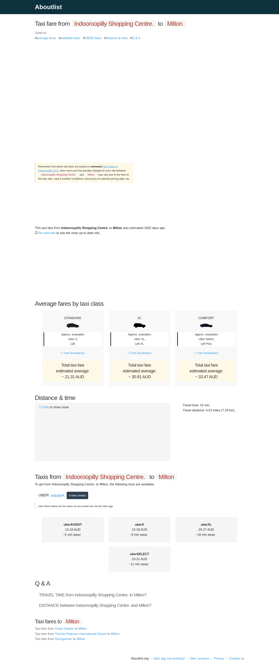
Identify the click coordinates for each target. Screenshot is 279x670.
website (56, 495)
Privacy (219, 658)
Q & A (136, 38)
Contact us (236, 658)
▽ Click (44, 407)
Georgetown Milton (60, 639)
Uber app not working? (169, 658)
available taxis (70, 38)
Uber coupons (199, 658)
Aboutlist (48, 6)
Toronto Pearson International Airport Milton (77, 634)
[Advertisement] (139, 68)
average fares (46, 38)
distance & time (117, 38)
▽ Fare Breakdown (73, 353)
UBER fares (93, 38)
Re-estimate (45, 233)
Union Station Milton (61, 628)
